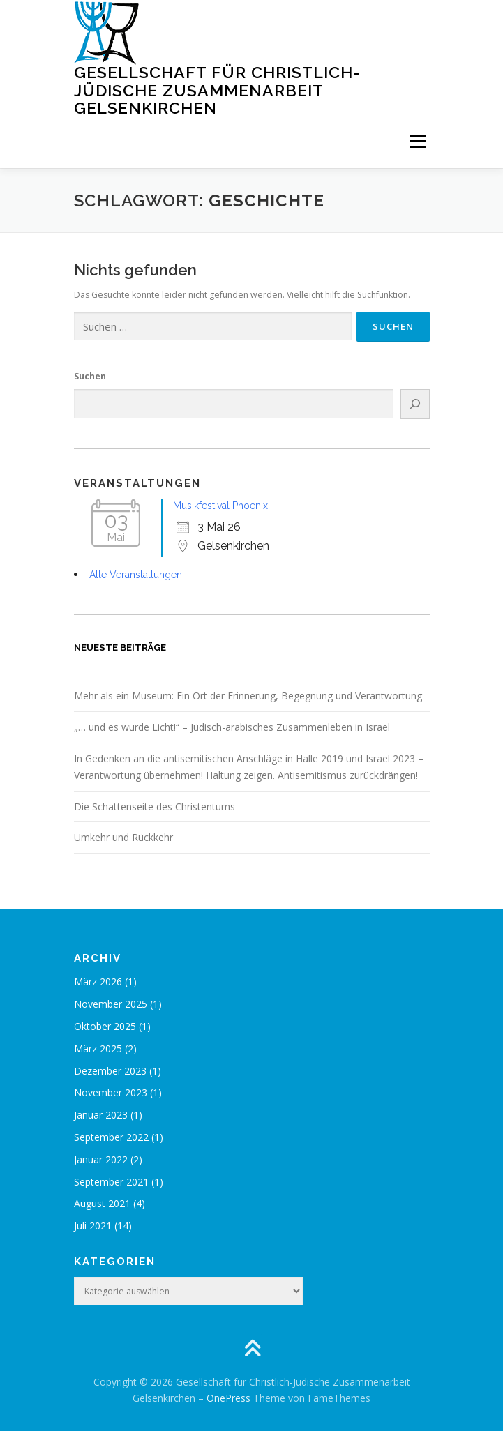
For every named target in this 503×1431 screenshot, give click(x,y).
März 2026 (98, 981)
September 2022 (111, 1137)
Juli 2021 (93, 1225)
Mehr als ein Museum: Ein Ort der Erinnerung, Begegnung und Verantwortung (248, 695)
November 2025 (110, 1003)
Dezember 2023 (110, 1070)
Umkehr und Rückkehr (123, 837)
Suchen (90, 376)
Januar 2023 (101, 1114)
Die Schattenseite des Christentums (154, 806)
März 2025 (98, 1048)
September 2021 (111, 1181)
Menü (416, 142)
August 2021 (102, 1203)
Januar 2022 (101, 1159)
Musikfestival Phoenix (220, 505)
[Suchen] (414, 404)
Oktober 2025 (105, 1026)
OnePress (228, 1397)
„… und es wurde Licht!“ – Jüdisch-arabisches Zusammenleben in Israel (232, 727)
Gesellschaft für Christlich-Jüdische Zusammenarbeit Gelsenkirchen (217, 90)
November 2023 (110, 1092)
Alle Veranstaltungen (135, 574)
